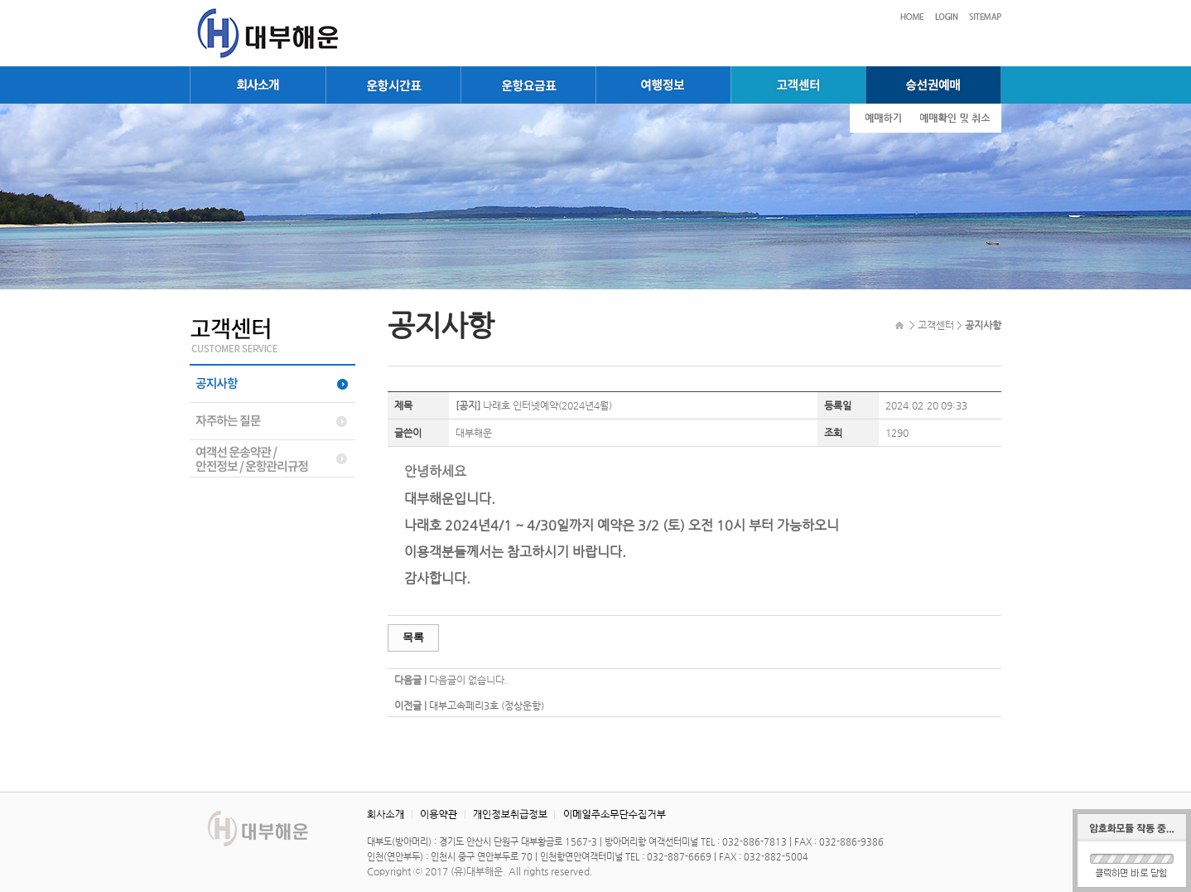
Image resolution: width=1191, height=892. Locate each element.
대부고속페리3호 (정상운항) (486, 705)
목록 (413, 637)
